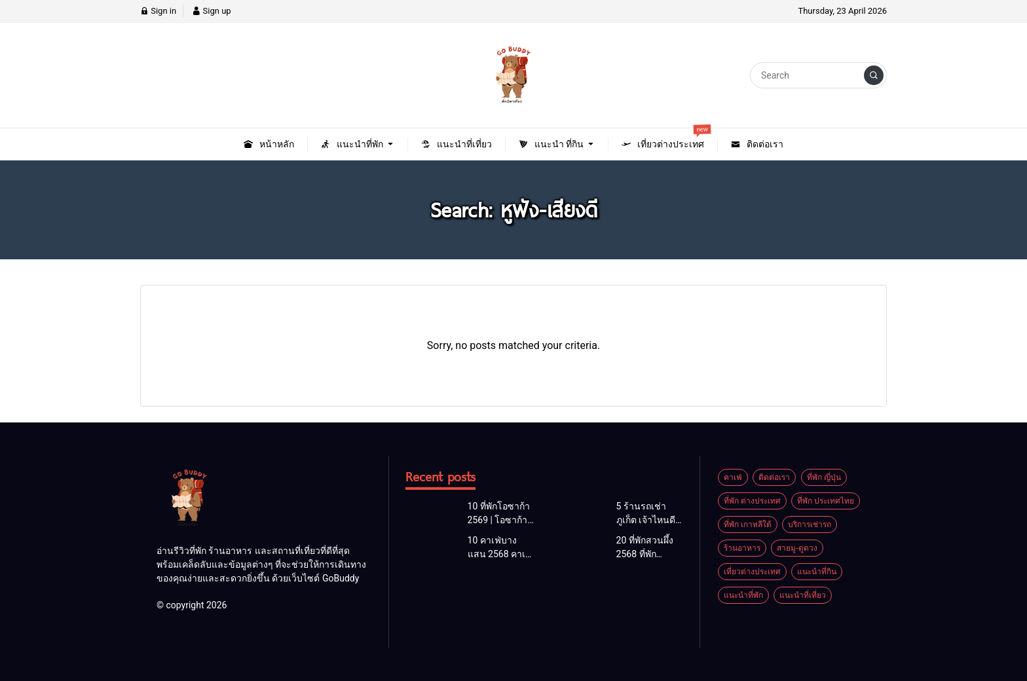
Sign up (211, 11)
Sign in (158, 11)
